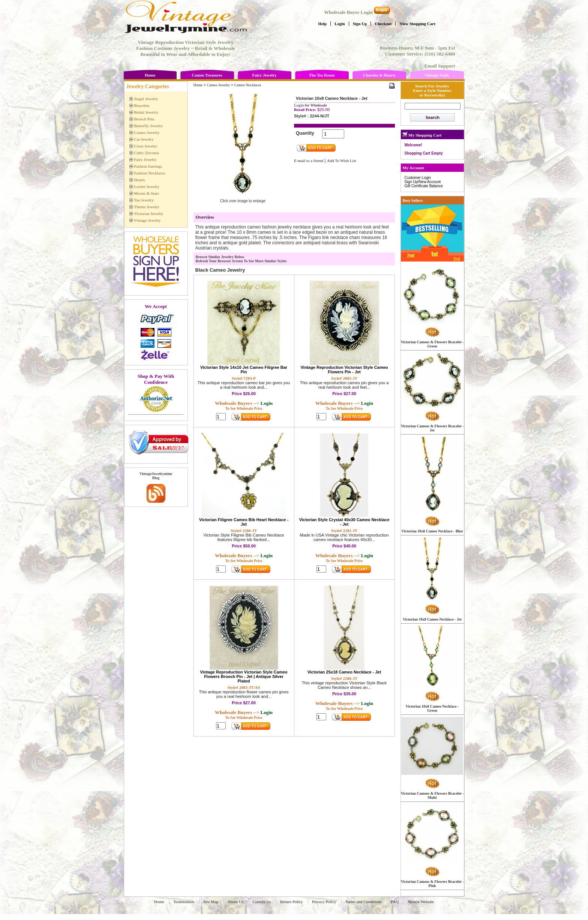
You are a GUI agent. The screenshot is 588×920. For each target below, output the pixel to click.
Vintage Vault (437, 75)
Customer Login (418, 178)
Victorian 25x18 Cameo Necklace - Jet (344, 672)
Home (150, 75)
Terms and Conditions (363, 901)
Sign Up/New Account (423, 182)
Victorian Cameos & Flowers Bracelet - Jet (432, 428)
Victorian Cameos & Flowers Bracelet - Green (432, 344)
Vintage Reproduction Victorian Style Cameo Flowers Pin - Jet (344, 369)
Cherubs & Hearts (379, 75)
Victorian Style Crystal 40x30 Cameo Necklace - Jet (344, 521)
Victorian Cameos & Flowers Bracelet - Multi (432, 795)
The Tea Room (321, 75)
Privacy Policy (324, 901)
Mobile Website (421, 901)
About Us (235, 901)
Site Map (210, 901)
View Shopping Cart (417, 23)
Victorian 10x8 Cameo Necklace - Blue (432, 531)
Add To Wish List (341, 160)
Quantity (305, 133)
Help (322, 23)
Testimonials (183, 901)
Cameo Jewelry (218, 85)
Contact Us (262, 901)
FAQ (395, 901)
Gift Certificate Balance (424, 186)
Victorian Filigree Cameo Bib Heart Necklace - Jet (243, 521)
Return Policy (291, 901)
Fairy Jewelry (264, 75)
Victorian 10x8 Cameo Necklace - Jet (432, 619)
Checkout (383, 23)
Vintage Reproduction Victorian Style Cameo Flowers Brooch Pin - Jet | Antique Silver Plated (243, 676)
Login (339, 23)
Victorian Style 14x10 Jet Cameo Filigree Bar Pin (243, 369)
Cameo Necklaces (247, 85)
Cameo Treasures (207, 75)
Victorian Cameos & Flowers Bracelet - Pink (432, 883)
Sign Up (360, 23)
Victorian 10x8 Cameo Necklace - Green (432, 708)
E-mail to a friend (308, 160)
